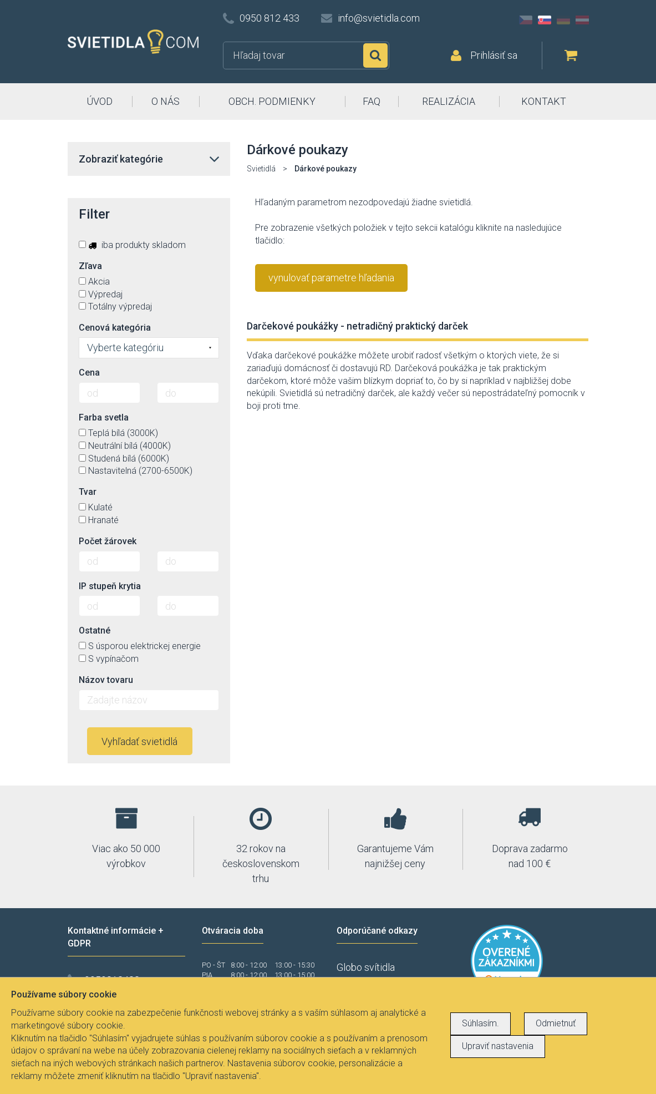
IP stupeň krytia (110, 586)
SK (544, 20)
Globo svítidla (366, 967)
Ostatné (94, 630)
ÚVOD (100, 101)
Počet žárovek (107, 541)
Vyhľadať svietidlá (139, 741)
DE (563, 20)
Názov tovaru (106, 680)
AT (582, 20)
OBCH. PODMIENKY (272, 101)
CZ (525, 20)
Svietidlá (261, 168)
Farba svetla (104, 417)
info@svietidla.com (379, 18)
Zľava (90, 266)
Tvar (87, 492)
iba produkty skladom (132, 245)
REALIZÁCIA (448, 101)
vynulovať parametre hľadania (331, 277)
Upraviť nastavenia (497, 1046)
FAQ (371, 101)
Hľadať (375, 55)
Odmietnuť (556, 1023)
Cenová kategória (115, 327)
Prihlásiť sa (493, 55)
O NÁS (165, 101)
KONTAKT (543, 101)
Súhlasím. (480, 1023)
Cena (89, 372)
